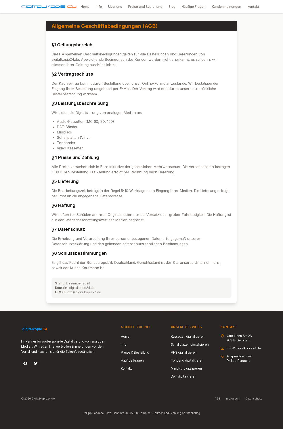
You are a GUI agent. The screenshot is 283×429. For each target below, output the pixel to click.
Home (125, 336)
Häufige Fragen (132, 360)
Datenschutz (253, 398)
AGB (217, 398)
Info (123, 344)
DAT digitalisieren (183, 376)
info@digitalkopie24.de (244, 348)
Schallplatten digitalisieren (190, 344)
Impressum (233, 398)
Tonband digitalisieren (187, 360)
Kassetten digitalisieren (188, 336)
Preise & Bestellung (135, 352)
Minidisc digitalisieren (186, 368)
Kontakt (126, 368)
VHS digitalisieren (184, 352)
